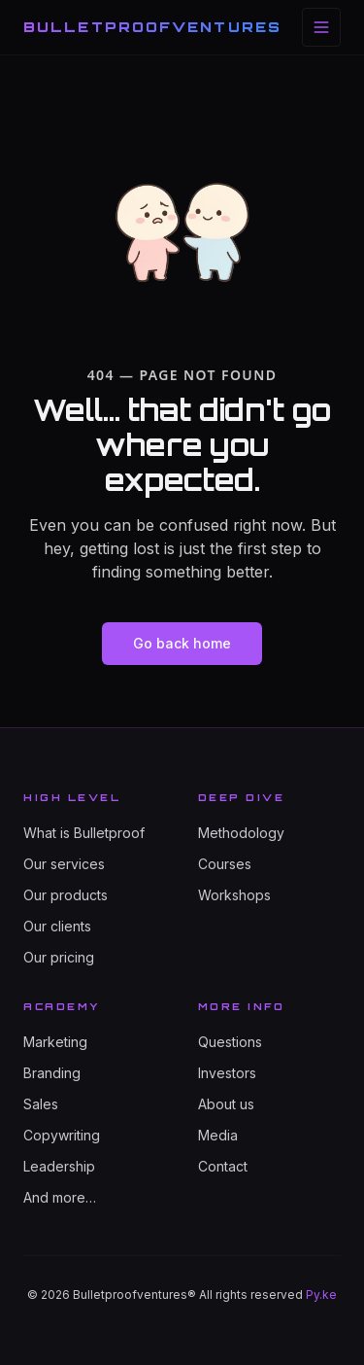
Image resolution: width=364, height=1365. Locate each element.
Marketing (55, 1041)
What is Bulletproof (84, 832)
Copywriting (61, 1135)
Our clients (57, 926)
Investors (227, 1073)
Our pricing (58, 957)
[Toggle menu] (321, 27)
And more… (59, 1197)
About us (226, 1104)
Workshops (234, 895)
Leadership (59, 1166)
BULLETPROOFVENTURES (152, 26)
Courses (224, 864)
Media (218, 1135)
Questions (230, 1041)
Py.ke (321, 1294)
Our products (65, 895)
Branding (52, 1073)
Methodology (241, 832)
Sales (40, 1104)
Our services (64, 864)
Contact (223, 1166)
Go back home (182, 643)
